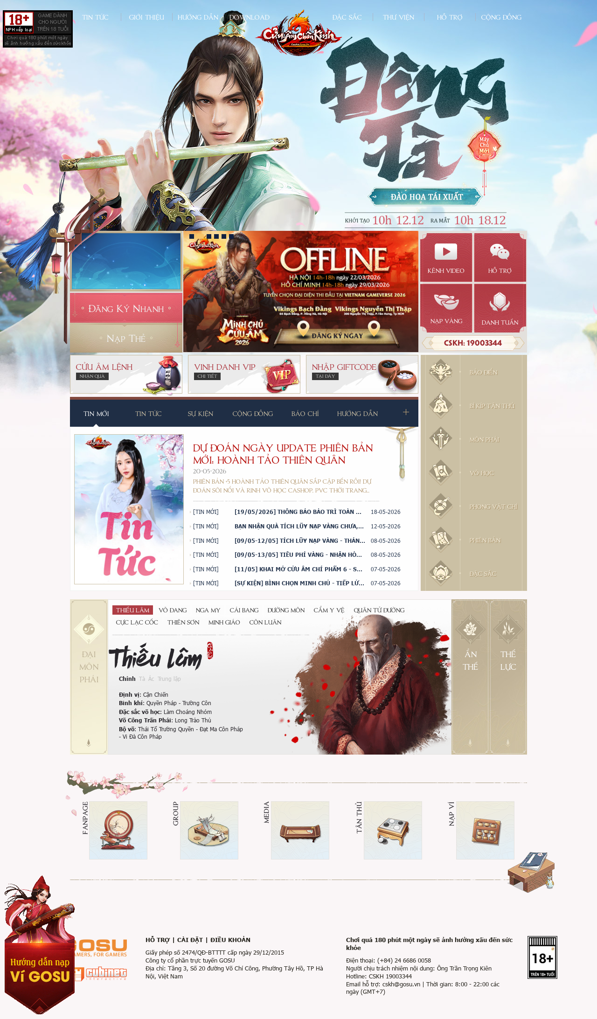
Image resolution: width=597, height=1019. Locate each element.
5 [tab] (224, 236)
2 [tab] (200, 236)
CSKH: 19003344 (473, 342)
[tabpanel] (300, 291)
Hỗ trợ (450, 17)
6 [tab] (231, 236)
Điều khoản (230, 939)
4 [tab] (216, 236)
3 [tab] (209, 236)
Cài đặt (190, 939)
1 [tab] (191, 236)
